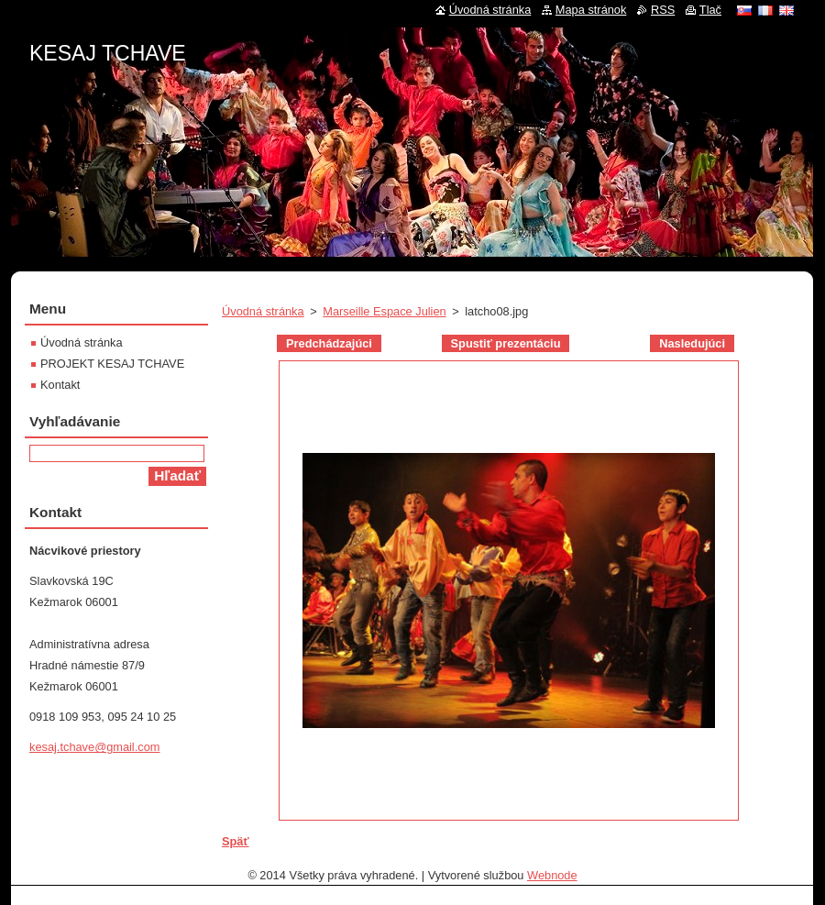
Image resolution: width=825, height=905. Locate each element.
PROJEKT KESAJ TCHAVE (112, 363)
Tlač (710, 10)
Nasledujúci (692, 343)
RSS (663, 10)
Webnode (552, 875)
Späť (235, 841)
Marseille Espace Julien (384, 311)
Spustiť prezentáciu (506, 343)
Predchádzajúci (329, 343)
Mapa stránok (591, 10)
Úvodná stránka (263, 311)
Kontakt (60, 385)
